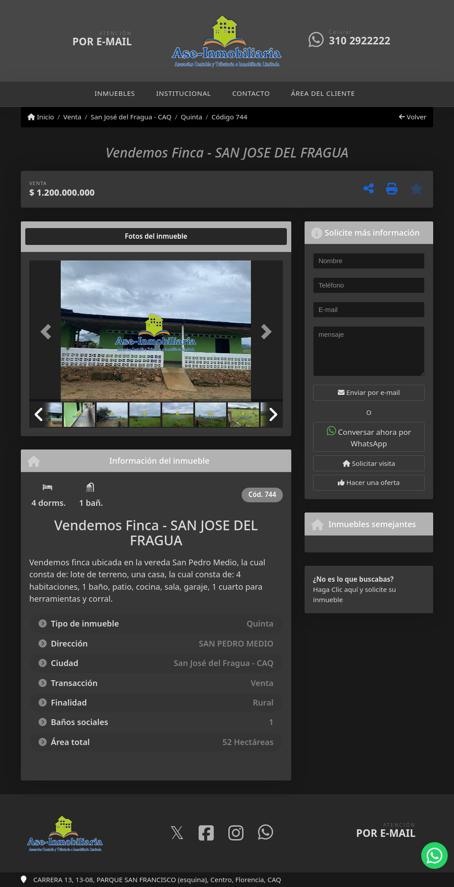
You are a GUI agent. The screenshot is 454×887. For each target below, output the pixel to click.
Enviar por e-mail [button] (369, 392)
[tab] (63, 236)
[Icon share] (177, 833)
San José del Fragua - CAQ (130, 116)
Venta (72, 116)
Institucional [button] (183, 93)
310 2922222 (360, 40)
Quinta (192, 116)
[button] (48, 332)
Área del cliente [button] (323, 93)
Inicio (40, 116)
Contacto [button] (251, 93)
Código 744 (229, 116)
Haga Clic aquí (335, 589)
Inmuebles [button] (114, 93)
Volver (412, 116)
